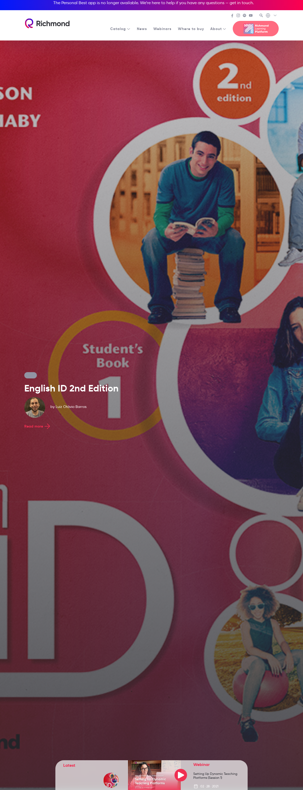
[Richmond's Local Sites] (271, 16)
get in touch (241, 2)
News (142, 28)
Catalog (120, 28)
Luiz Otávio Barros (71, 406)
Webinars (162, 28)
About (218, 28)
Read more (37, 426)
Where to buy (191, 28)
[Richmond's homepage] (47, 23)
